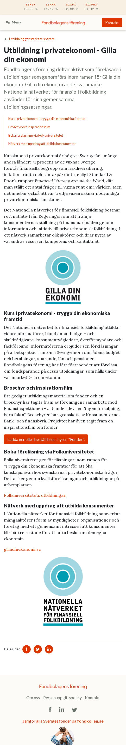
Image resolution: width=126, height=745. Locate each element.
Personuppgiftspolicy (62, 697)
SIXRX (51, 7)
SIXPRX (91, 7)
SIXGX (30, 7)
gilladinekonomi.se (22, 549)
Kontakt (112, 22)
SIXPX (71, 7)
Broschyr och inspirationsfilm (29, 127)
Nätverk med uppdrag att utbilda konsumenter (42, 144)
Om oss (33, 697)
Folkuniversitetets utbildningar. (35, 495)
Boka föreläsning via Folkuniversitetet (35, 135)
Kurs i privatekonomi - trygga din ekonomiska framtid (46, 119)
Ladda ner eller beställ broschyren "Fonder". (46, 439)
